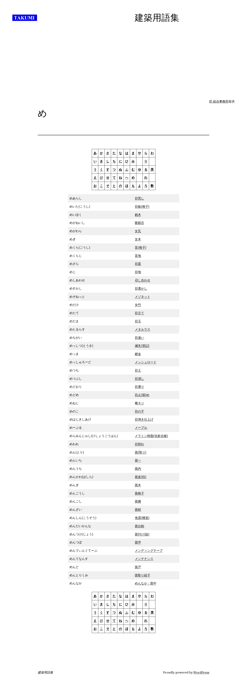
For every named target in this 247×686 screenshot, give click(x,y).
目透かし (141, 288)
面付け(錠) (142, 534)
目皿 (138, 264)
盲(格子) (140, 247)
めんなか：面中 (145, 583)
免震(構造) (142, 518)
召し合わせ (142, 280)
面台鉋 (139, 526)
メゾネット (142, 296)
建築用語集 (45, 672)
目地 (138, 272)
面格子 (139, 493)
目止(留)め (142, 395)
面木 (138, 485)
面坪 (138, 542)
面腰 (138, 501)
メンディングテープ (149, 550)
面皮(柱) (140, 477)
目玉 (138, 321)
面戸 (138, 567)
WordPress (201, 672)
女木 (138, 239)
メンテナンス (144, 559)
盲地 (138, 255)
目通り (139, 386)
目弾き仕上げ (144, 419)
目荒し (139, 198)
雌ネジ (139, 403)
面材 (138, 509)
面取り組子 (142, 575)
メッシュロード (145, 362)
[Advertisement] (123, 72)
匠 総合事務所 (218, 101)
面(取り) (140, 452)
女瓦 (138, 231)
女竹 (138, 304)
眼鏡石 (139, 223)
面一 (138, 460)
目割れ (139, 444)
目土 (138, 370)
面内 (138, 468)
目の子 (139, 411)
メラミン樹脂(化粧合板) (151, 436)
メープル (141, 427)
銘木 (138, 214)
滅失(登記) (142, 345)
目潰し (139, 378)
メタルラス (142, 329)
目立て (139, 313)
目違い (139, 337)
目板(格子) (142, 206)
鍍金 (138, 354)
